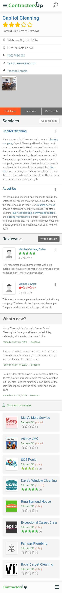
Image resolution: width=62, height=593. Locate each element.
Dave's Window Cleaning (39, 481)
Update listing (49, 120)
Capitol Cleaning (20, 18)
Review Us (51, 111)
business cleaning (22, 212)
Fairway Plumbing (34, 543)
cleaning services (45, 204)
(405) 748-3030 (16, 55)
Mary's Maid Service (35, 418)
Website (31, 111)
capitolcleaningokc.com (21, 63)
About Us (9, 189)
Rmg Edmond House (36, 501)
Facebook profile (17, 70)
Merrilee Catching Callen (32, 249)
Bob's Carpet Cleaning (37, 564)
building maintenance (18, 216)
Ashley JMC (29, 439)
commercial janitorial (44, 212)
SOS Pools (28, 460)
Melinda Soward (27, 283)
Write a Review (48, 238)
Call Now (10, 111)
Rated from (21, 31)
